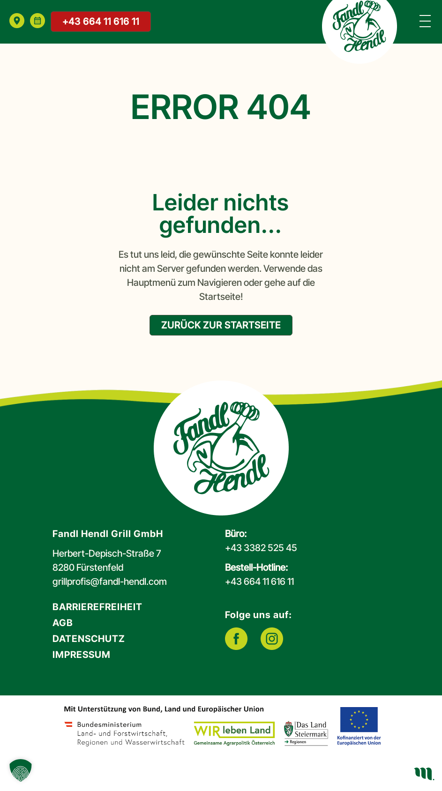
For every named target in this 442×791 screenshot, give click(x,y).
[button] (20, 770)
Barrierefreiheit (97, 606)
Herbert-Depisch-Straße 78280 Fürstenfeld (106, 560)
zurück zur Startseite (221, 325)
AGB (62, 622)
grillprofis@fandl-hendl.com (109, 581)
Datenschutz (88, 638)
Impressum (81, 654)
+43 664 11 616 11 (100, 21)
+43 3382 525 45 (261, 547)
